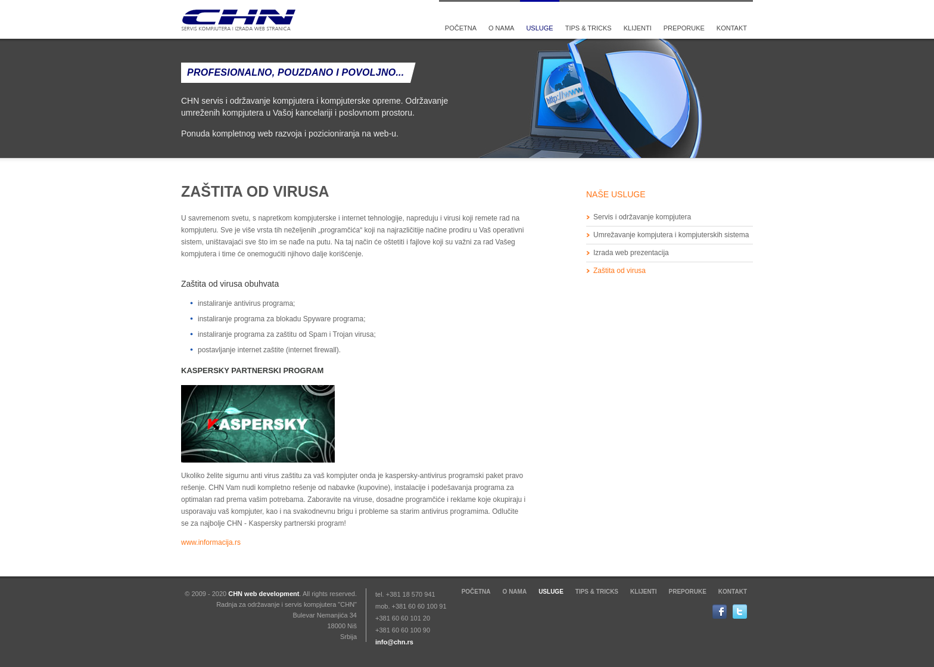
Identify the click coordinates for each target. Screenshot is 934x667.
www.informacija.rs (211, 542)
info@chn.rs (394, 642)
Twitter (743, 611)
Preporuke (684, 28)
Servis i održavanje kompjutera (642, 217)
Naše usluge (616, 194)
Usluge (539, 28)
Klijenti (638, 28)
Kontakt (732, 28)
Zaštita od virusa (619, 270)
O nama (501, 28)
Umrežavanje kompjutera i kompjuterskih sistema (671, 235)
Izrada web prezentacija (631, 253)
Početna (461, 28)
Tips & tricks (588, 28)
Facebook (722, 611)
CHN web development (263, 593)
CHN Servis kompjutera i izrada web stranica (239, 20)
